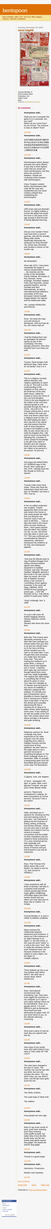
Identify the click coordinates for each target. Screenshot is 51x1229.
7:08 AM (27, 877)
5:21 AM (27, 1039)
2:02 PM (27, 354)
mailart (9, 1209)
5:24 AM (27, 1023)
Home (34, 1185)
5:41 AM (27, 1108)
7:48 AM (27, 311)
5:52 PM (27, 630)
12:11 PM (27, 329)
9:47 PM (27, 1177)
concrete (5, 1211)
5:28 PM (27, 371)
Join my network (10, 1215)
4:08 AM (27, 455)
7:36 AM (27, 498)
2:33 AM (27, 962)
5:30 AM (27, 1149)
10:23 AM (27, 908)
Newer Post (22, 1185)
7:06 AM (27, 253)
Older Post (45, 1185)
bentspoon (15, 10)
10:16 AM (27, 154)
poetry (4, 1209)
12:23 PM (27, 922)
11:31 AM (27, 769)
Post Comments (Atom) (38, 1190)
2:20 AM (27, 856)
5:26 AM (27, 1120)
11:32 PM (27, 1161)
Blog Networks (7, 1201)
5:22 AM (27, 1058)
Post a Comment (24, 1181)
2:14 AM (27, 201)
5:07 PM (27, 607)
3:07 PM (27, 1085)
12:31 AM (27, 132)
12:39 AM (27, 724)
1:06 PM (27, 805)
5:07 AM (27, 983)
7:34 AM (27, 477)
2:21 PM (27, 551)
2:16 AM (27, 224)
